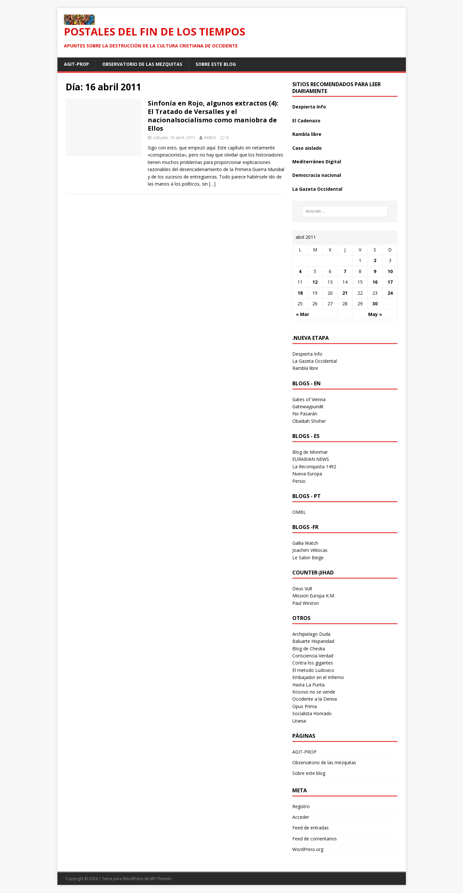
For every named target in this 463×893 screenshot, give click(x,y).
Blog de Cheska (308, 648)
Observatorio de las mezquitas (142, 64)
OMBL (299, 512)
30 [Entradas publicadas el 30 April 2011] (374, 303)
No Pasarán (304, 414)
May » (375, 314)
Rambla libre (306, 134)
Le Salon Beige (308, 557)
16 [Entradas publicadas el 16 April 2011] (374, 282)
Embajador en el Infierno (318, 677)
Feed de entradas (310, 828)
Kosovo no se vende (313, 692)
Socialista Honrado (312, 713)
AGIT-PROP (76, 64)
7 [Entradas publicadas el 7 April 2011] (345, 271)
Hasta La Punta (308, 685)
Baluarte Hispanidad (313, 641)
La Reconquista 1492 (314, 466)
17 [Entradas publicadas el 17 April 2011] (390, 282)
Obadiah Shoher (309, 421)
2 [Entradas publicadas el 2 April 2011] (375, 260)
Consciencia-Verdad (312, 656)
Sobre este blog (216, 64)
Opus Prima (304, 706)
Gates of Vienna (309, 399)
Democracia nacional (316, 175)
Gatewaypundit (308, 406)
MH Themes (161, 878)
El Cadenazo (306, 120)
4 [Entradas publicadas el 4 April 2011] (300, 271)
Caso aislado (307, 148)
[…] (212, 184)
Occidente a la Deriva (314, 699)
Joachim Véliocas (309, 550)
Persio (299, 481)
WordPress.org (307, 849)
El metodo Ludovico (313, 670)
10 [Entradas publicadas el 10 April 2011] (390, 271)
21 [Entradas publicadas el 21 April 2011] (344, 293)
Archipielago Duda (311, 634)
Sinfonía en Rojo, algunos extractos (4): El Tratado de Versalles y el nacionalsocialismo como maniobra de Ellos (213, 116)
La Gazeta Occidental (317, 189)
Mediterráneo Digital (316, 161)
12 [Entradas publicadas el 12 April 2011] (314, 282)
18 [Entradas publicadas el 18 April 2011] (300, 293)
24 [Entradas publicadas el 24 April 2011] (390, 293)
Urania (299, 721)
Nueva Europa (307, 474)
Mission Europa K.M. (313, 596)
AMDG (210, 137)
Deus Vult (302, 588)
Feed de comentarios (314, 839)
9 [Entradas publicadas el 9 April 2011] (375, 271)
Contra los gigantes (312, 663)
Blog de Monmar (310, 452)
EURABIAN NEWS (310, 459)
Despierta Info (309, 107)
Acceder (300, 817)
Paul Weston (305, 603)
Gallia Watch (305, 543)
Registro (301, 806)
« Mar (302, 314)
